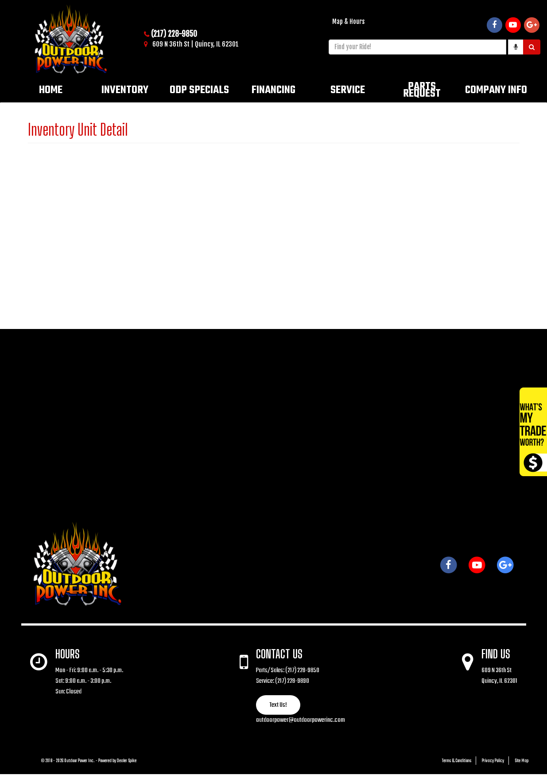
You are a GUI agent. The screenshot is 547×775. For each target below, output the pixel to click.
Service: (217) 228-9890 (282, 681)
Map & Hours (348, 21)
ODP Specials (199, 90)
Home (50, 90)
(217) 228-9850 (174, 34)
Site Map (521, 761)
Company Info (496, 90)
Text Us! (278, 705)
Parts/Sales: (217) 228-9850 (287, 670)
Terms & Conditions (456, 761)
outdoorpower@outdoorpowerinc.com (300, 720)
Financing (273, 90)
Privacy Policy (493, 761)
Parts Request (422, 90)
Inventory (124, 90)
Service (347, 90)
